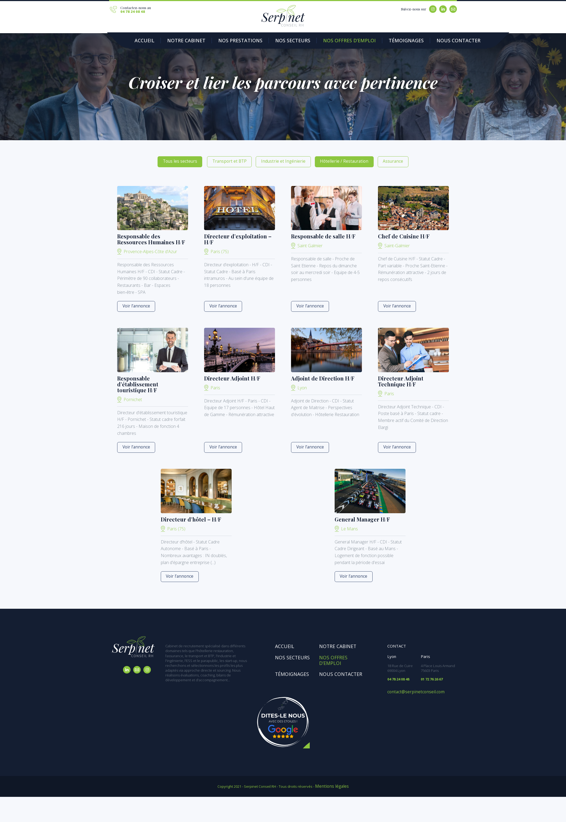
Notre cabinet (335, 644)
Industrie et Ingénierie (282, 160)
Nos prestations (225, 41)
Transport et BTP (238, 160)
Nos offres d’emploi (319, 41)
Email (453, 9)
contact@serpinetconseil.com (411, 689)
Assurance (374, 160)
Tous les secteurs (197, 160)
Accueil (142, 41)
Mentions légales (332, 782)
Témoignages (368, 41)
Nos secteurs (270, 41)
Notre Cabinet (178, 41)
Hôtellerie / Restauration (333, 160)
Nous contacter (413, 41)
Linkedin (443, 9)
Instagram (433, 9)
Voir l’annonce (133, 305)
